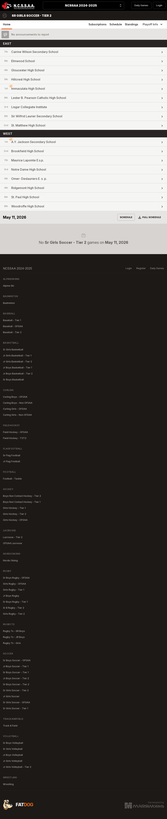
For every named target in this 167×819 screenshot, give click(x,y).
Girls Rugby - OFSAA (14, 583)
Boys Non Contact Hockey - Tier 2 (22, 496)
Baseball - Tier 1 (12, 320)
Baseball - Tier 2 (12, 332)
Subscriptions (98, 24)
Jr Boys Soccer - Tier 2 (16, 678)
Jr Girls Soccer (11, 696)
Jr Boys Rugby (11, 595)
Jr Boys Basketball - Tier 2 (18, 373)
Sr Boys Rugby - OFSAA (16, 577)
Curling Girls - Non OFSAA (17, 414)
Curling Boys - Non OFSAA (17, 402)
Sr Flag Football (11, 455)
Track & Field (10, 725)
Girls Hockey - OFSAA (15, 520)
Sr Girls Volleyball (12, 748)
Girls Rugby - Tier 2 (14, 613)
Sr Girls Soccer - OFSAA (16, 702)
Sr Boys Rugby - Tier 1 (15, 601)
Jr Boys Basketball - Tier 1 (17, 367)
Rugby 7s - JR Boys (14, 637)
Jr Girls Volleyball (12, 761)
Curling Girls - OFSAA (15, 408)
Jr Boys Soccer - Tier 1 (15, 666)
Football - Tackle (12, 478)
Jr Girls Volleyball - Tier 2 (17, 767)
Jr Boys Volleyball (13, 755)
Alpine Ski (8, 285)
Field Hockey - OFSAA (15, 432)
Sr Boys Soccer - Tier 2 (16, 684)
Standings (131, 24)
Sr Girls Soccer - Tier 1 (15, 708)
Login (159, 5)
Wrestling (8, 784)
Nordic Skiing (10, 560)
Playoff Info (153, 24)
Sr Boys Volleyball (13, 742)
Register (141, 268)
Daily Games (141, 5)
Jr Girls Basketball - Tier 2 (17, 361)
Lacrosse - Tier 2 (12, 537)
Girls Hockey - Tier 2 (14, 514)
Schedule (116, 24)
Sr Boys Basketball (13, 379)
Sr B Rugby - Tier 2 (13, 607)
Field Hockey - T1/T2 (14, 438)
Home (6, 24)
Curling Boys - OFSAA (15, 396)
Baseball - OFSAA (13, 326)
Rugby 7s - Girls (12, 643)
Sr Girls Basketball (13, 349)
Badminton (9, 303)
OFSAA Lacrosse (12, 543)
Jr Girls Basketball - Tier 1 (17, 355)
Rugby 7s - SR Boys (14, 631)
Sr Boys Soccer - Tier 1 (16, 672)
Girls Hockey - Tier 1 (14, 508)
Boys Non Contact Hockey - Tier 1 (21, 502)
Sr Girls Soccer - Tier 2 (16, 690)
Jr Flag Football (11, 461)
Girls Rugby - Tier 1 (13, 589)
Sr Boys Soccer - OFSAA (17, 660)
